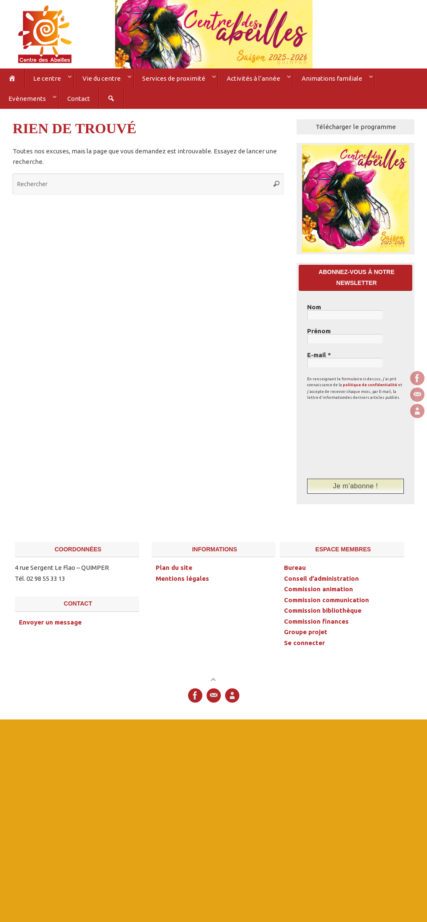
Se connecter (304, 642)
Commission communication (326, 599)
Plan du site (174, 567)
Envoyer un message (50, 622)
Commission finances (316, 621)
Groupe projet (305, 631)
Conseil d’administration (321, 578)
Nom (314, 307)
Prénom (319, 331)
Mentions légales (182, 578)
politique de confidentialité (370, 385)
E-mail (319, 355)
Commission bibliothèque (322, 610)
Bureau (295, 567)
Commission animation (318, 589)
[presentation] (341, 439)
